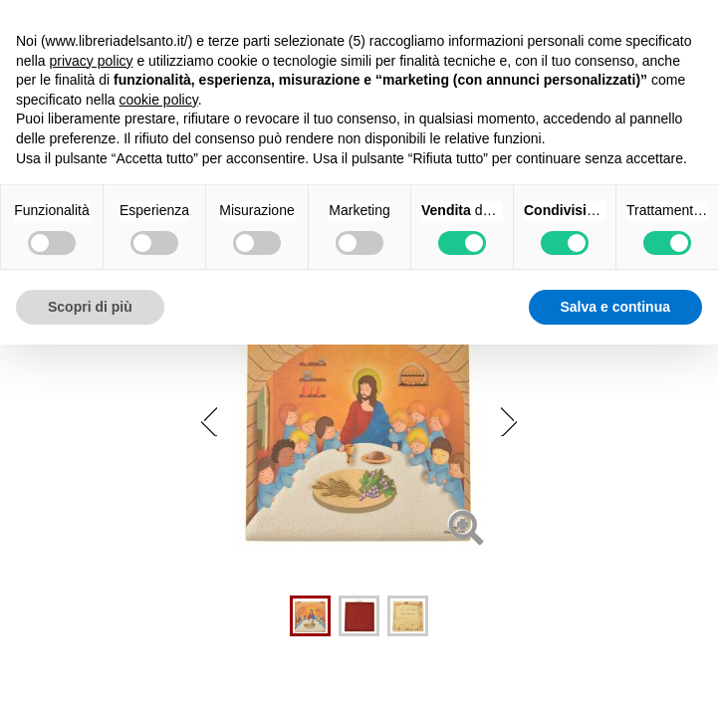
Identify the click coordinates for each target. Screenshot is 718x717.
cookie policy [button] (159, 100)
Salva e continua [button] (615, 307)
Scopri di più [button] (90, 307)
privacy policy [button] (90, 61)
